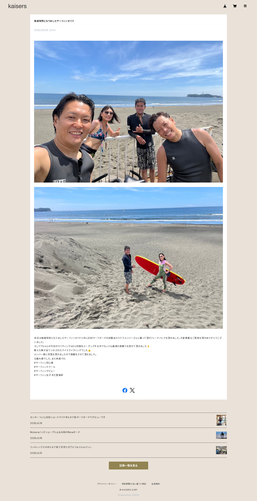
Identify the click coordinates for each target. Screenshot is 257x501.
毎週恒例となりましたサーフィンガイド (54, 21)
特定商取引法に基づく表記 (134, 484)
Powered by (128, 495)
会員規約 (155, 484)
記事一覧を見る (128, 465)
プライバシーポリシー (107, 484)
